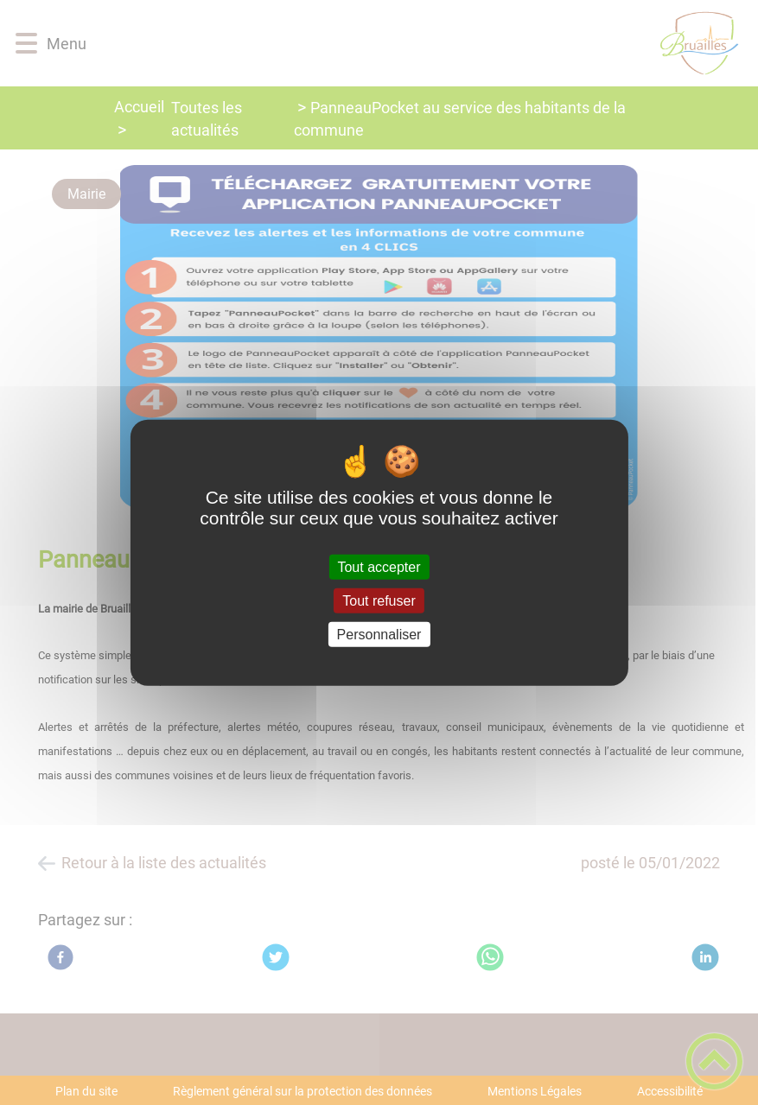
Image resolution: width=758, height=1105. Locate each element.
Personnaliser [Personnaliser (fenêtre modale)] (379, 634)
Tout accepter (378, 566)
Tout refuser (378, 600)
